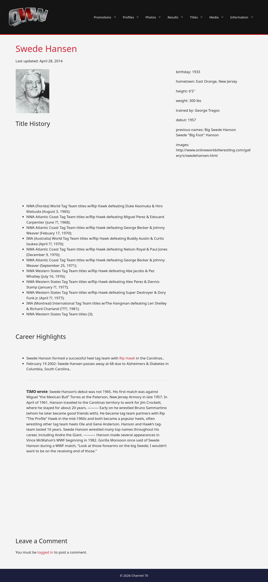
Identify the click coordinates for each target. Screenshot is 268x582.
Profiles (133, 17)
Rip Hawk (127, 358)
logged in (45, 552)
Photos (155, 17)
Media (218, 17)
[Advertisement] (92, 172)
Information (243, 17)
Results (177, 17)
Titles (198, 17)
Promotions (107, 17)
